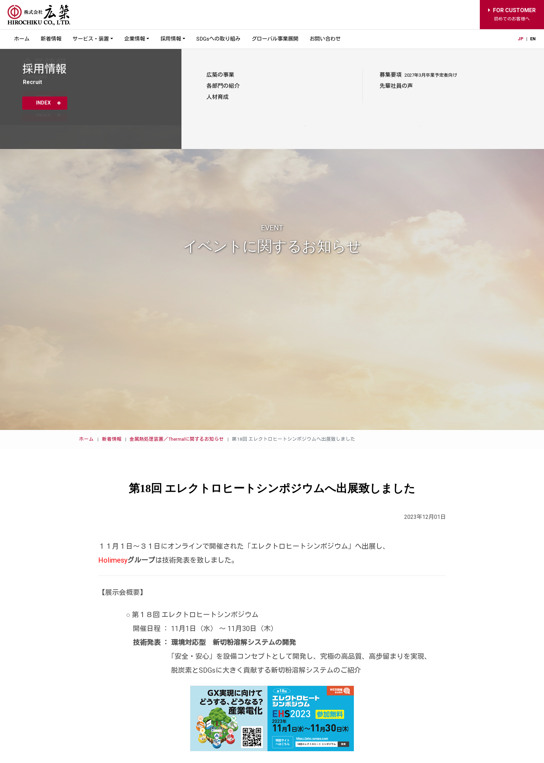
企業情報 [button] (134, 39)
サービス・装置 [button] (91, 39)
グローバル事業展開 (275, 39)
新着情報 (51, 39)
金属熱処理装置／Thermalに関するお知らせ (176, 439)
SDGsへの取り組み (218, 39)
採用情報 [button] (170, 39)
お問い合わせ (325, 39)
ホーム (21, 39)
